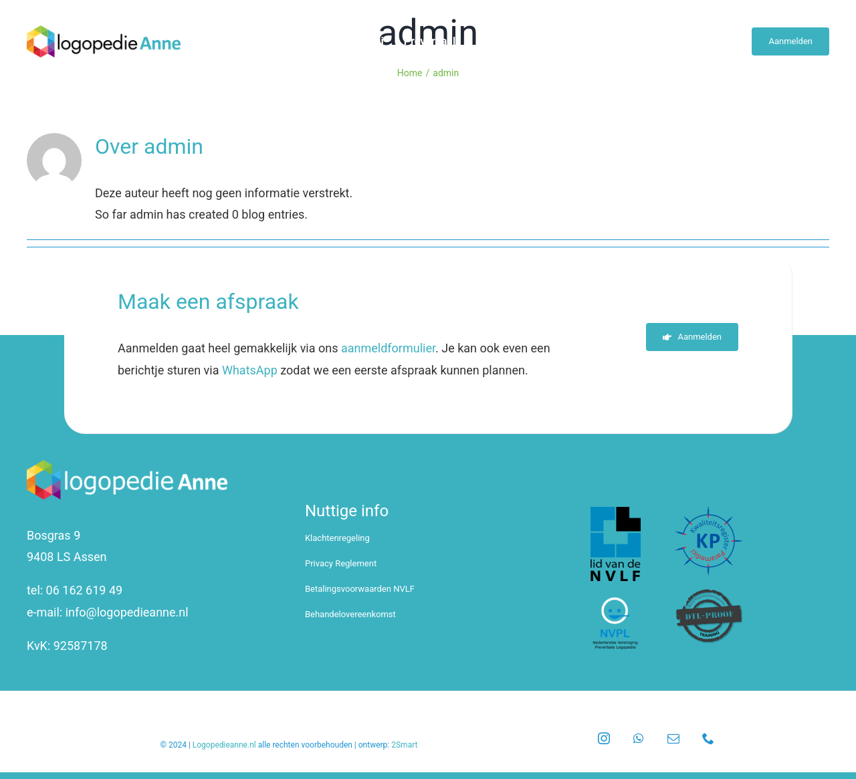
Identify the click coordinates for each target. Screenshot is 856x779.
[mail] (673, 738)
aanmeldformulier (388, 348)
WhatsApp (250, 370)
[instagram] (604, 738)
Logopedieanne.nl (224, 745)
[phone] (708, 738)
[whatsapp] (639, 738)
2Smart (404, 745)
